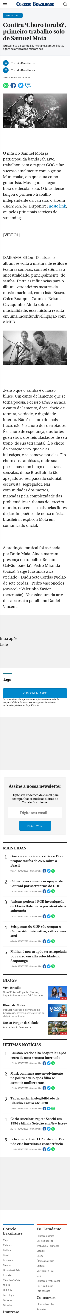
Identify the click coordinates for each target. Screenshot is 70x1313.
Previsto (41, 1309)
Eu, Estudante (49, 1229)
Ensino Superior (45, 1240)
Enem (40, 1255)
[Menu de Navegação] (5, 4)
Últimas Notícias (45, 1260)
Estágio (41, 1250)
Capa (6, 1240)
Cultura (41, 1265)
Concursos (46, 1298)
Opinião (7, 1285)
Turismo (7, 1300)
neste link (57, 206)
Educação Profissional (48, 1280)
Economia (8, 1260)
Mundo (6, 1265)
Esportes (8, 1275)
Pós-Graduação (45, 1285)
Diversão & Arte (11, 1270)
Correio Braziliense (12, 1231)
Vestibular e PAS (45, 1270)
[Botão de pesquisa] (65, 4)
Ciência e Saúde (11, 1280)
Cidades (7, 1245)
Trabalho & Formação (48, 1245)
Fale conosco (43, 1290)
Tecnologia (8, 1295)
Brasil (6, 1255)
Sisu (39, 1275)
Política (7, 1250)
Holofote (7, 1290)
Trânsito (7, 1305)
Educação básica (45, 1235)
